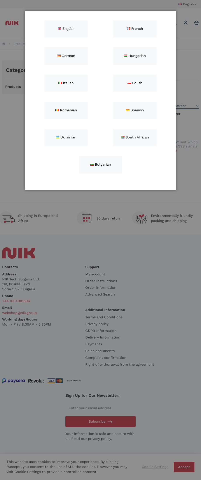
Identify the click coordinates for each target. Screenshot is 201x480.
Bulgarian (100, 164)
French (135, 29)
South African (135, 137)
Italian (66, 83)
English (66, 29)
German (66, 56)
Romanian (66, 110)
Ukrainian (66, 137)
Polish (135, 83)
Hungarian (135, 56)
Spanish (135, 110)
